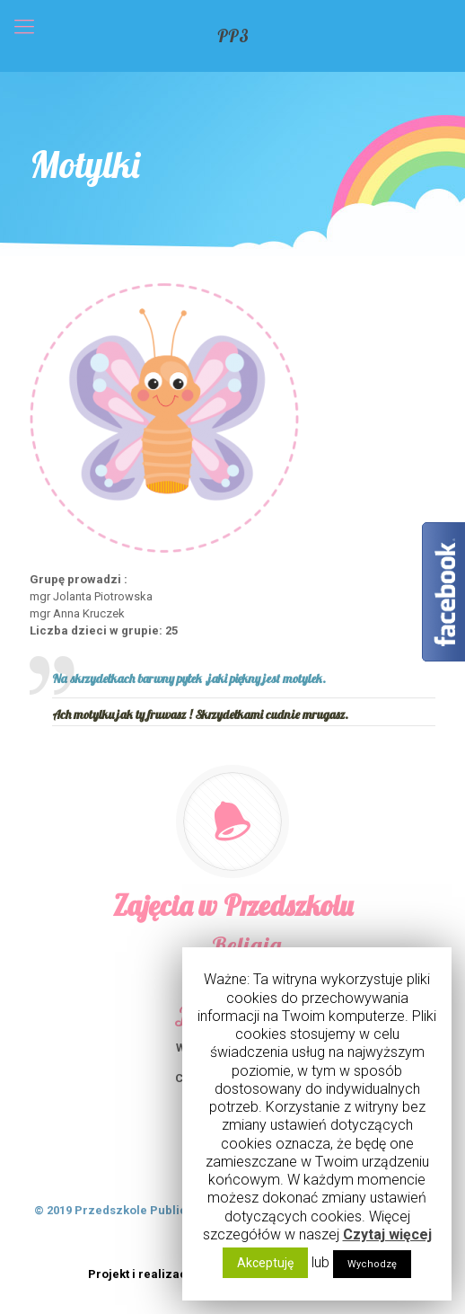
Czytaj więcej (387, 1234)
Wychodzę (372, 1264)
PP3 (233, 36)
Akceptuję (265, 1263)
